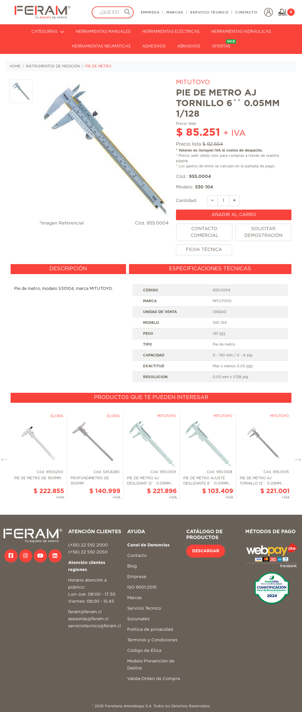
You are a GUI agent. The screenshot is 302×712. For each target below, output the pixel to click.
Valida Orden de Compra (153, 679)
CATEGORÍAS (47, 32)
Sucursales (138, 619)
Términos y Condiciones (152, 640)
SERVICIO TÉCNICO (209, 12)
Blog (132, 566)
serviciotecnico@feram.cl (94, 626)
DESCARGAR (205, 551)
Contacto (137, 555)
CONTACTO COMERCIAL (204, 232)
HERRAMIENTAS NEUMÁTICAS (101, 46)
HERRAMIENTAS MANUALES (103, 32)
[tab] (68, 269)
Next (296, 457)
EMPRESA (150, 12)
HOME (15, 66)
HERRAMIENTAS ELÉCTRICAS (170, 32)
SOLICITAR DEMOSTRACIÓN (263, 232)
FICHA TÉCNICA (204, 249)
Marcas (134, 598)
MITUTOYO (193, 82)
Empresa (136, 577)
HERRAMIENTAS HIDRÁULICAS (241, 32)
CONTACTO (246, 12)
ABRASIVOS (188, 46)
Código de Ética (144, 650)
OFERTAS (224, 43)
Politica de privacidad (150, 629)
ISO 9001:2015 (142, 587)
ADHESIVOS (153, 46)
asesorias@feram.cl (88, 619)
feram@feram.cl (85, 612)
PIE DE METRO (98, 66)
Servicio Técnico (144, 608)
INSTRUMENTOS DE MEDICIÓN (53, 66)
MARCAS (174, 12)
